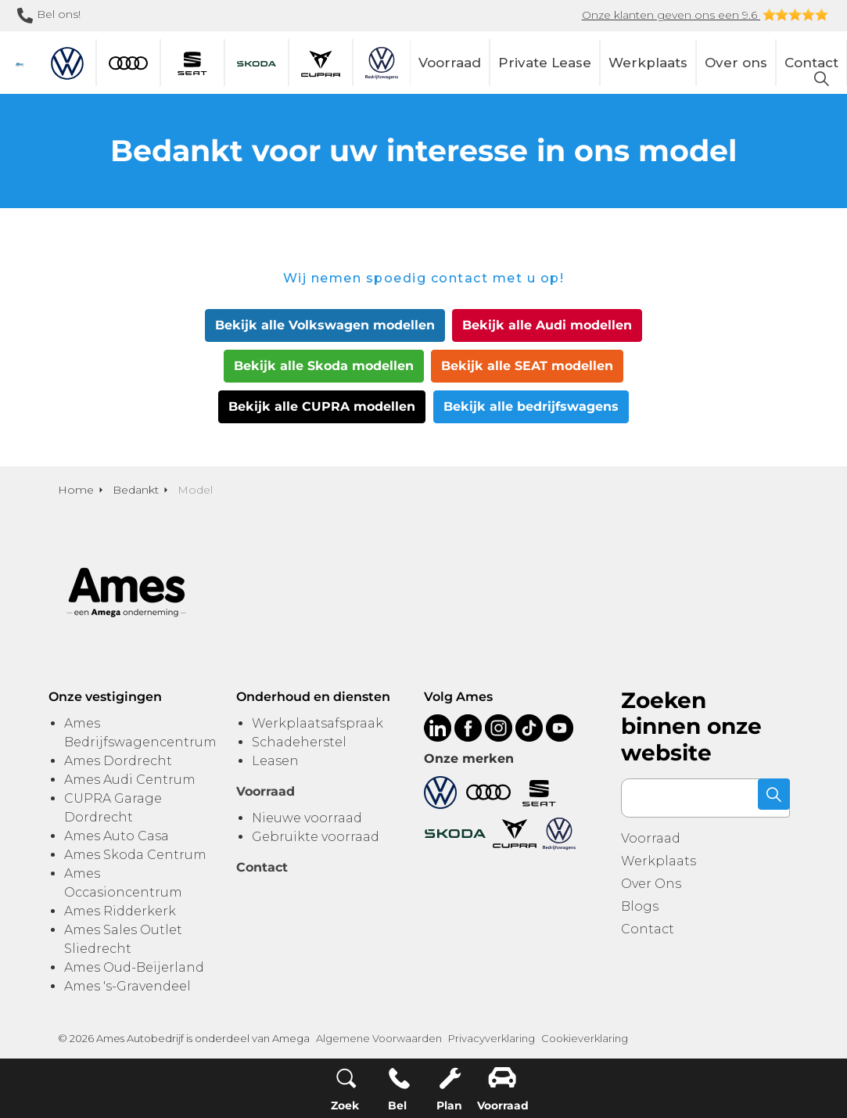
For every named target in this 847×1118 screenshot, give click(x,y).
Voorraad (449, 62)
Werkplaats (647, 62)
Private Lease (544, 62)
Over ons (736, 62)
